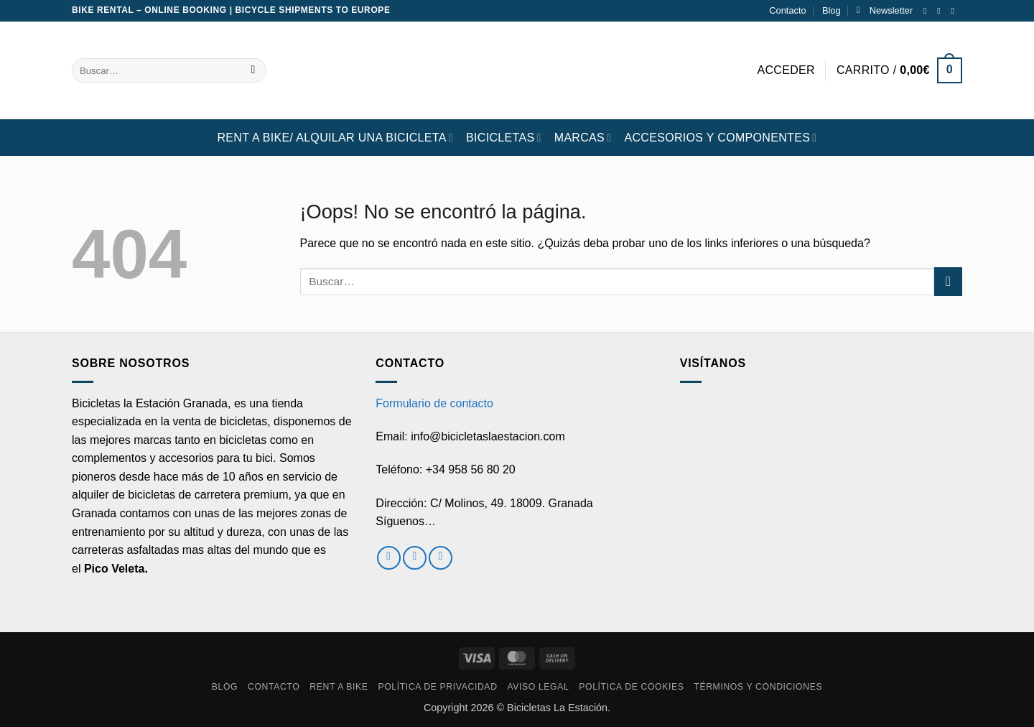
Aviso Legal (538, 687)
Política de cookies (631, 687)
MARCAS (583, 137)
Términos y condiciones (758, 687)
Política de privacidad (437, 687)
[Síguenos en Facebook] (927, 11)
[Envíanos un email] (955, 11)
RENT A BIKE (338, 687)
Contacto (787, 10)
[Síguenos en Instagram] (941, 11)
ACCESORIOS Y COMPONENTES (720, 137)
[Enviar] (253, 70)
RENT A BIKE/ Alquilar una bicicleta (335, 137)
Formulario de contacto (434, 403)
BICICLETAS (503, 137)
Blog (831, 10)
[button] (885, 10)
